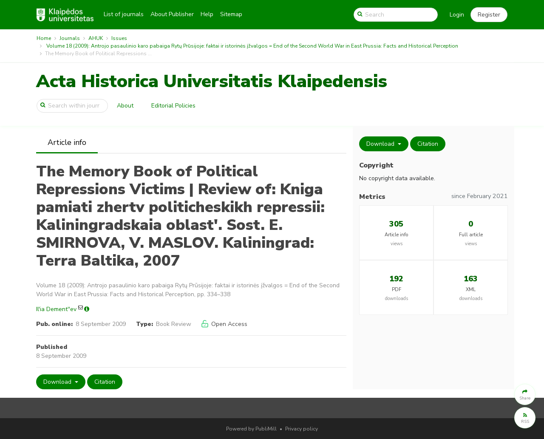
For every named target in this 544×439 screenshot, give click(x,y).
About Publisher (172, 14)
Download (58, 382)
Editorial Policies (173, 106)
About (125, 106)
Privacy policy (301, 428)
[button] (488, 15)
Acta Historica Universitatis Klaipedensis (211, 81)
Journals (70, 38)
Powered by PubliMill (251, 428)
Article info (67, 142)
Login (457, 15)
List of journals (124, 14)
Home (44, 38)
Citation (104, 382)
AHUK (95, 38)
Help (207, 14)
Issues (119, 38)
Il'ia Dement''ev (56, 309)
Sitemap (231, 14)
